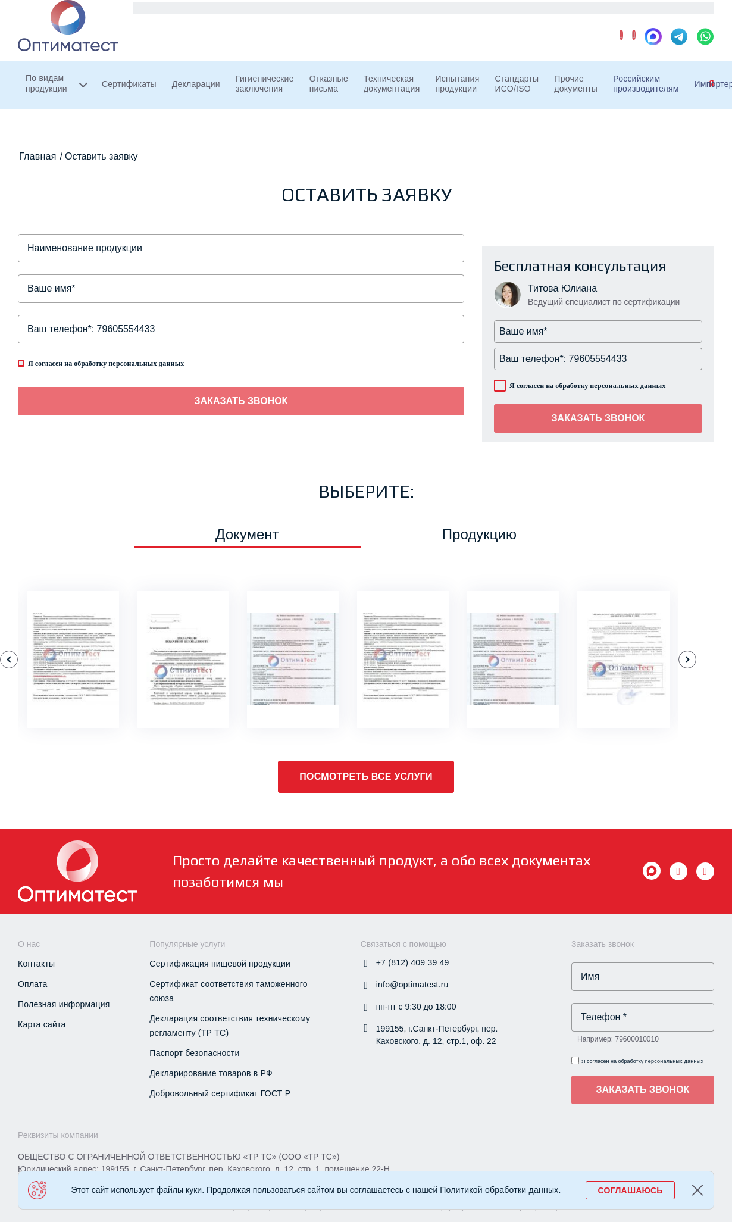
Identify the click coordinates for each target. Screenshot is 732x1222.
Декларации (217, 102)
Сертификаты (139, 102)
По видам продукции (46, 102)
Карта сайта (42, 1024)
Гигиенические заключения (296, 102)
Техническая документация (445, 102)
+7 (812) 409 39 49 (426, 56)
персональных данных (146, 364)
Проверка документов (474, 17)
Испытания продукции (521, 102)
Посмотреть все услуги (365, 776)
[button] (9, 659)
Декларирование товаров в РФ (210, 1073)
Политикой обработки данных (499, 1190)
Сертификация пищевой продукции (219, 963)
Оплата (33, 984)
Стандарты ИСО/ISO (591, 102)
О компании (619, 17)
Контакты (683, 17)
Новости (556, 17)
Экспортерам (381, 17)
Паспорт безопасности (194, 1053)
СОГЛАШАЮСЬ (630, 1190)
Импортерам (308, 17)
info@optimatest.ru (554, 56)
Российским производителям (203, 17)
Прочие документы (661, 102)
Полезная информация (64, 1004)
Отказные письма (371, 102)
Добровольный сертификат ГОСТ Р (219, 1093)
